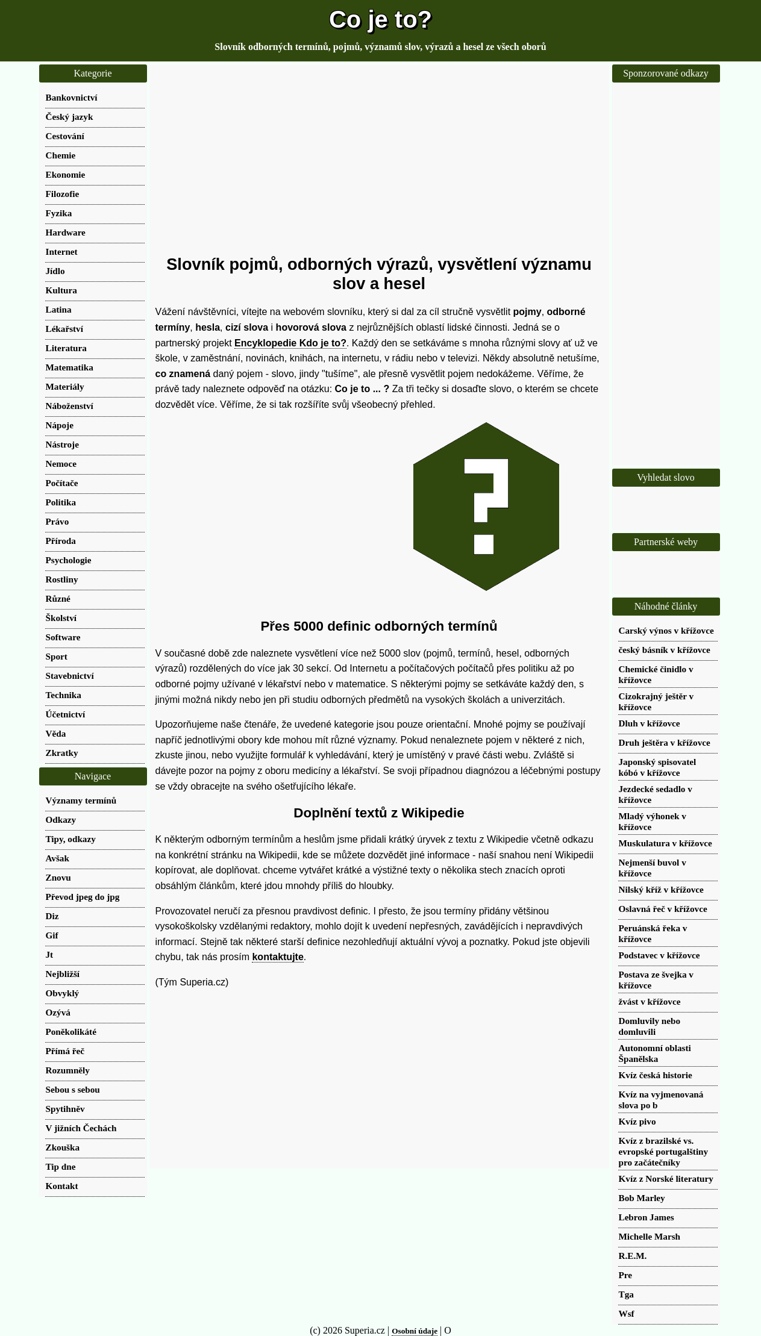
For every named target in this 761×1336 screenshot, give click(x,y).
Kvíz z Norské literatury (666, 1178)
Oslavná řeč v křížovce (663, 909)
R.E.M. (633, 1255)
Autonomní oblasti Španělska (655, 1053)
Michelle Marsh (650, 1236)
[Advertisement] (379, 159)
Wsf (626, 1313)
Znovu (58, 877)
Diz (52, 916)
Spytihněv (65, 1108)
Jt (50, 954)
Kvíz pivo (637, 1121)
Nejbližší (63, 974)
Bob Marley (642, 1198)
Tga (626, 1294)
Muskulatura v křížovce (665, 843)
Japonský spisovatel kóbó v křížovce (658, 767)
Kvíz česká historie (655, 1075)
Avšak (57, 858)
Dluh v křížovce (649, 723)
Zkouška (63, 1147)
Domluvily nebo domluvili (650, 1026)
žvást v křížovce (650, 1001)
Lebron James (646, 1217)
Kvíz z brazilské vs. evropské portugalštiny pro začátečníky (664, 1151)
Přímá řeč (65, 1051)
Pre (626, 1275)
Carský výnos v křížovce (666, 630)
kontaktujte (277, 957)
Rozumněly (68, 1070)
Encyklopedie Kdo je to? (290, 343)
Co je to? (380, 19)
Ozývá (58, 1012)
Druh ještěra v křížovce (664, 742)
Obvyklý (63, 993)
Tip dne (61, 1166)
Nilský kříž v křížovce (661, 889)
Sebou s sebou (73, 1089)
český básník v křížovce (664, 650)
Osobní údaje (414, 1330)
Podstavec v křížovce (659, 955)
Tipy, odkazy (71, 839)
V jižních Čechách (81, 1128)
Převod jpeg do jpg (83, 896)
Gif (52, 935)
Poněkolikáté (71, 1031)
